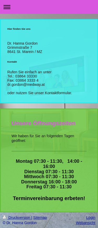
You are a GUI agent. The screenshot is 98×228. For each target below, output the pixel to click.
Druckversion (17, 217)
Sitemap (40, 217)
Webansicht (85, 223)
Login (90, 217)
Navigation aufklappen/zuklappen (49, 7)
